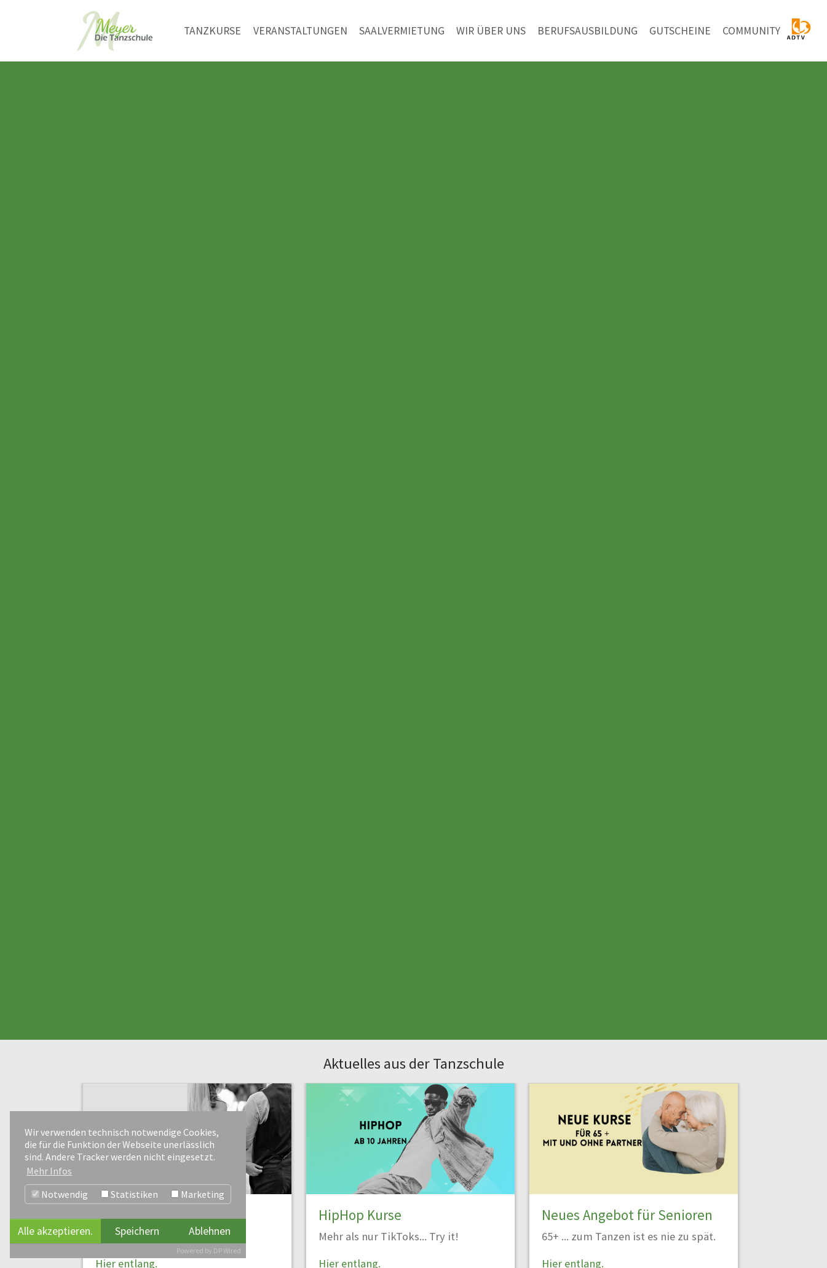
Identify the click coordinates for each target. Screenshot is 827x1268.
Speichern (137, 1231)
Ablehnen (210, 1231)
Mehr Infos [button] (49, 1171)
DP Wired (227, 1250)
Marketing (197, 1194)
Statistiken (129, 1194)
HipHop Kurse (360, 1215)
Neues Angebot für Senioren (627, 1215)
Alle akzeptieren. (55, 1231)
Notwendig (59, 1194)
